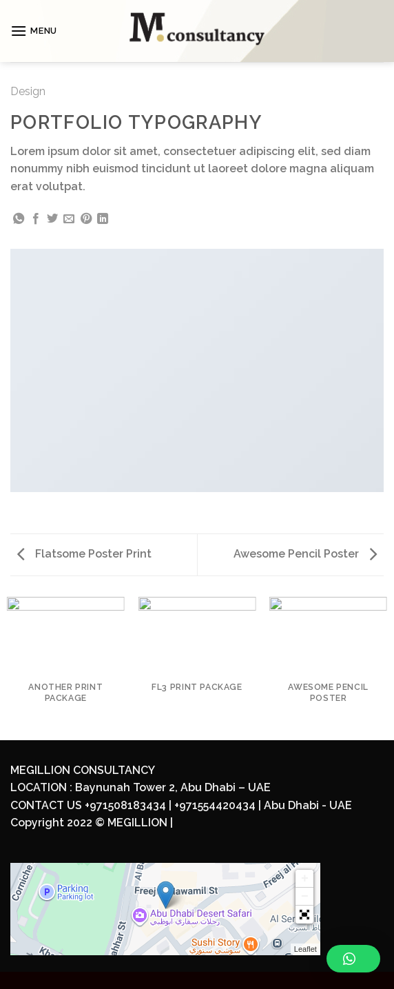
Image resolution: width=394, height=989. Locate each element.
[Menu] (33, 31)
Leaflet (305, 949)
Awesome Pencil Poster (305, 553)
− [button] (305, 896)
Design (27, 91)
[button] (304, 915)
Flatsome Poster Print (84, 553)
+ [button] (305, 878)
